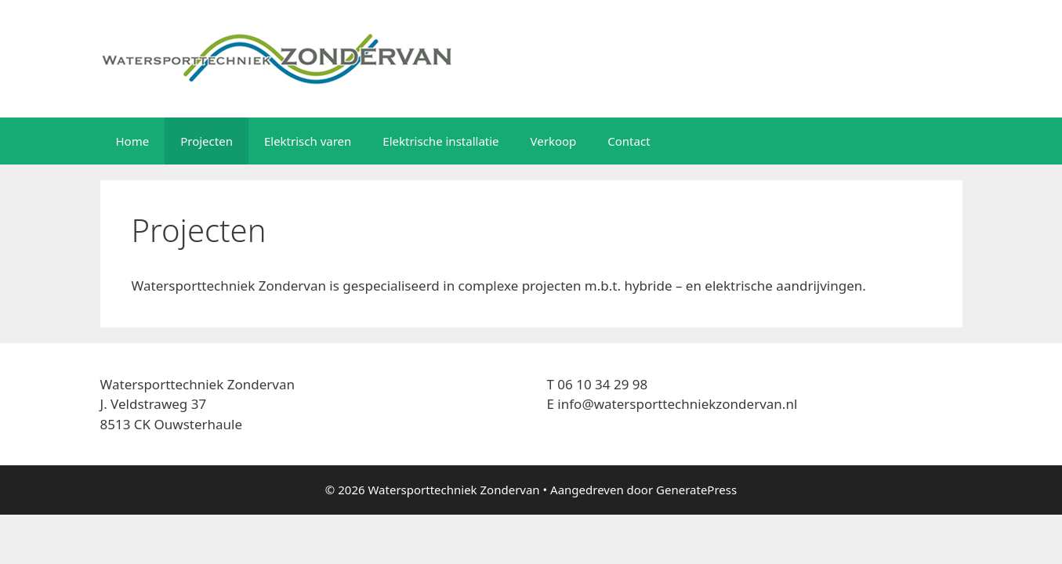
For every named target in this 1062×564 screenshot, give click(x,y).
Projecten (206, 141)
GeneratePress (696, 489)
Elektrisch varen (307, 141)
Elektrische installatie (440, 141)
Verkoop (554, 141)
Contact (628, 141)
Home (133, 141)
